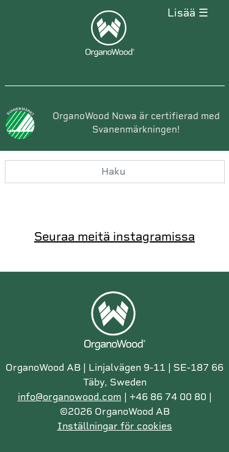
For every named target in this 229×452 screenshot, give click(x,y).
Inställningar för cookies (114, 426)
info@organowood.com (70, 397)
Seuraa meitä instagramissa (114, 236)
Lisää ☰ (187, 13)
